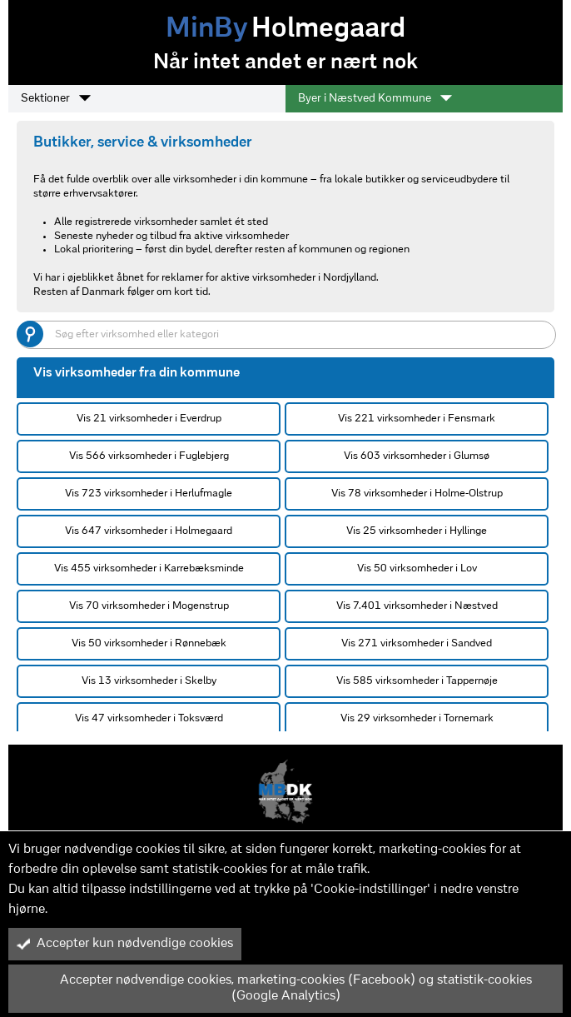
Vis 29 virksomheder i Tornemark (417, 718)
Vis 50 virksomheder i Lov (417, 568)
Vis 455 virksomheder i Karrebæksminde (149, 568)
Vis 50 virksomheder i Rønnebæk (149, 643)
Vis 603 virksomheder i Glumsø (416, 456)
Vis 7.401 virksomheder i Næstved (417, 606)
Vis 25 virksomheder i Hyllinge (416, 531)
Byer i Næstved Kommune (375, 98)
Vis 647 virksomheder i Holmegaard (148, 531)
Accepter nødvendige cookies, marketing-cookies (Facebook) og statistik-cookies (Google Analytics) (274, 988)
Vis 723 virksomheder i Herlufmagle (148, 493)
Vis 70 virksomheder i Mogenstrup (149, 606)
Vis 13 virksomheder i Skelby (149, 681)
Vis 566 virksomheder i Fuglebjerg (149, 456)
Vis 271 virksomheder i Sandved (416, 643)
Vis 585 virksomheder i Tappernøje (417, 681)
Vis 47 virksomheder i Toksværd (149, 718)
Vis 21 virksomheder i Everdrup (149, 418)
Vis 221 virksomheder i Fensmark (416, 418)
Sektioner (56, 98)
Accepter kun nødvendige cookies (125, 943)
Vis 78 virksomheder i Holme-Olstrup (417, 493)
